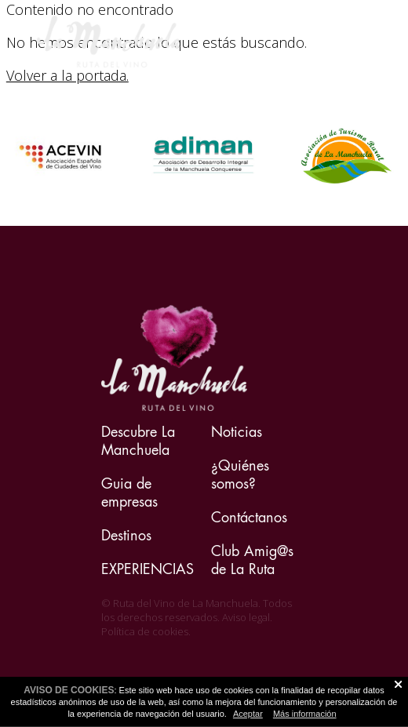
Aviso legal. (247, 617)
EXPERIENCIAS (147, 569)
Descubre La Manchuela (138, 441)
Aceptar (248, 713)
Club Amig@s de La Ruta (252, 560)
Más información (305, 713)
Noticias (236, 432)
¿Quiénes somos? (240, 474)
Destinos (126, 535)
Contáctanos (249, 517)
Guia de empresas (129, 492)
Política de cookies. (146, 631)
